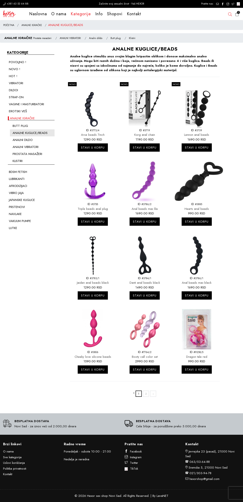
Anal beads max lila (145, 209)
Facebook (133, 451)
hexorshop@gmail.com (204, 479)
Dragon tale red (196, 356)
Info (99, 14)
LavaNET (162, 496)
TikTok (131, 469)
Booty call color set (145, 356)
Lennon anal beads (196, 134)
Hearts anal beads (197, 209)
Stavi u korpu (93, 147)
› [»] (153, 394)
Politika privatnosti (14, 468)
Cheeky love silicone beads (93, 356)
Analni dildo (95, 38)
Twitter (131, 463)
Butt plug (116, 38)
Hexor (91, 496)
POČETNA (8, 25)
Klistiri (132, 38)
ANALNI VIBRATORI (70, 38)
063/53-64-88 (199, 461)
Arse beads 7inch (93, 134)
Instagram (133, 457)
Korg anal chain (144, 134)
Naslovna (38, 14)
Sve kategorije (12, 457)
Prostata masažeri (42, 38)
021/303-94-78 (200, 473)
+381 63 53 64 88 (16, 4)
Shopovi (115, 14)
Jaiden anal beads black (93, 282)
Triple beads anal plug (93, 209)
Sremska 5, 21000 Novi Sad (208, 467)
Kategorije (81, 14)
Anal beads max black (196, 282)
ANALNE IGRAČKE (31, 25)
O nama (58, 14)
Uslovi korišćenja (14, 463)
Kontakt (134, 14)
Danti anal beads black (145, 282)
